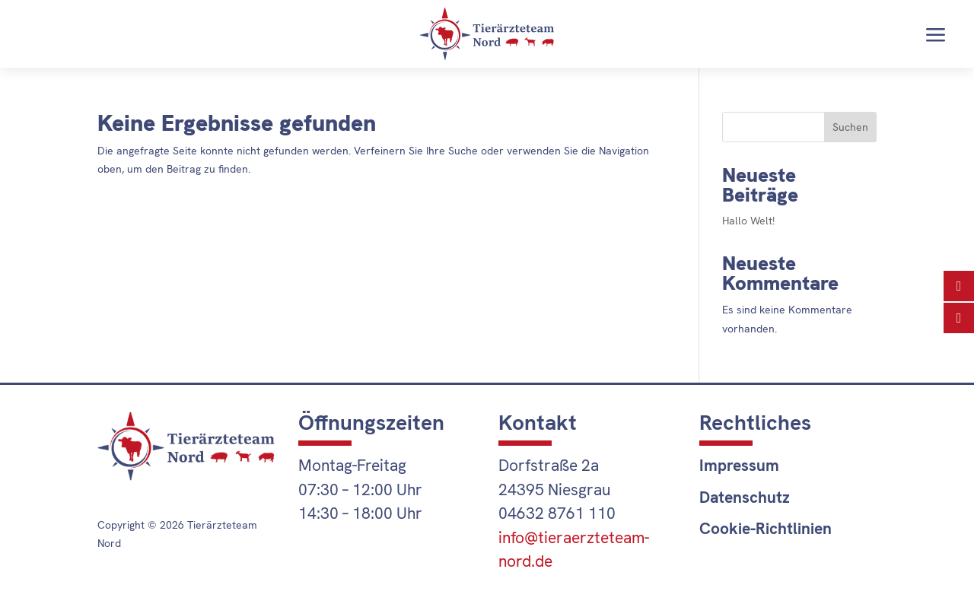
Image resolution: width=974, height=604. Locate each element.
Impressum (739, 465)
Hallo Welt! (748, 220)
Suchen (850, 127)
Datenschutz (744, 497)
